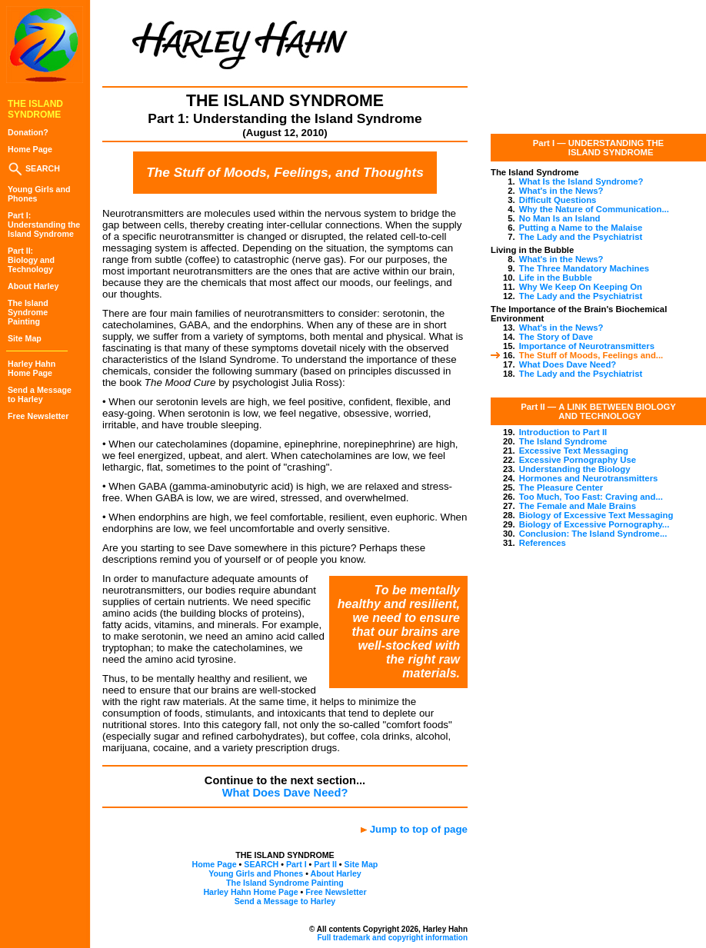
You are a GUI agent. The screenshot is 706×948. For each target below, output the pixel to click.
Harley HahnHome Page (31, 368)
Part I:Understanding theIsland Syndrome (44, 224)
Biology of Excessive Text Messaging (596, 515)
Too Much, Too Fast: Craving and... (591, 496)
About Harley (33, 286)
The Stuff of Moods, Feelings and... (591, 355)
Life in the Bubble (555, 277)
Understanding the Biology (575, 469)
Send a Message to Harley (285, 901)
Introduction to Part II (563, 432)
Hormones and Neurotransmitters (588, 478)
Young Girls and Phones (255, 873)
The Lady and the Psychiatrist (581, 236)
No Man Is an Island (560, 218)
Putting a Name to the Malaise (581, 227)
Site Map (25, 338)
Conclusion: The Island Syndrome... (593, 533)
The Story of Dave (556, 336)
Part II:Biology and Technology (31, 260)
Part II (325, 864)
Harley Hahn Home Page (250, 891)
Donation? (28, 132)
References (542, 542)
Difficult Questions (558, 200)
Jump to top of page (419, 829)
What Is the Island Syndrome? (581, 181)
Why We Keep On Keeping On (580, 286)
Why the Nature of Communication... (594, 209)
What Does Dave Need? (285, 793)
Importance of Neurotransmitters (586, 346)
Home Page (30, 149)
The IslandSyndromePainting (28, 312)
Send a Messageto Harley (40, 394)
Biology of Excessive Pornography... (594, 524)
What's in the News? (561, 190)
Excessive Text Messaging (573, 450)
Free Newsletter (38, 416)
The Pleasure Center (561, 487)
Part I (296, 864)
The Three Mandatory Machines (584, 268)
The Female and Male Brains (577, 506)
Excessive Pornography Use (577, 459)
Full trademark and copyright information (392, 937)
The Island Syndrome (563, 441)
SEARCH (34, 168)
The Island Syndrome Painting (285, 882)
